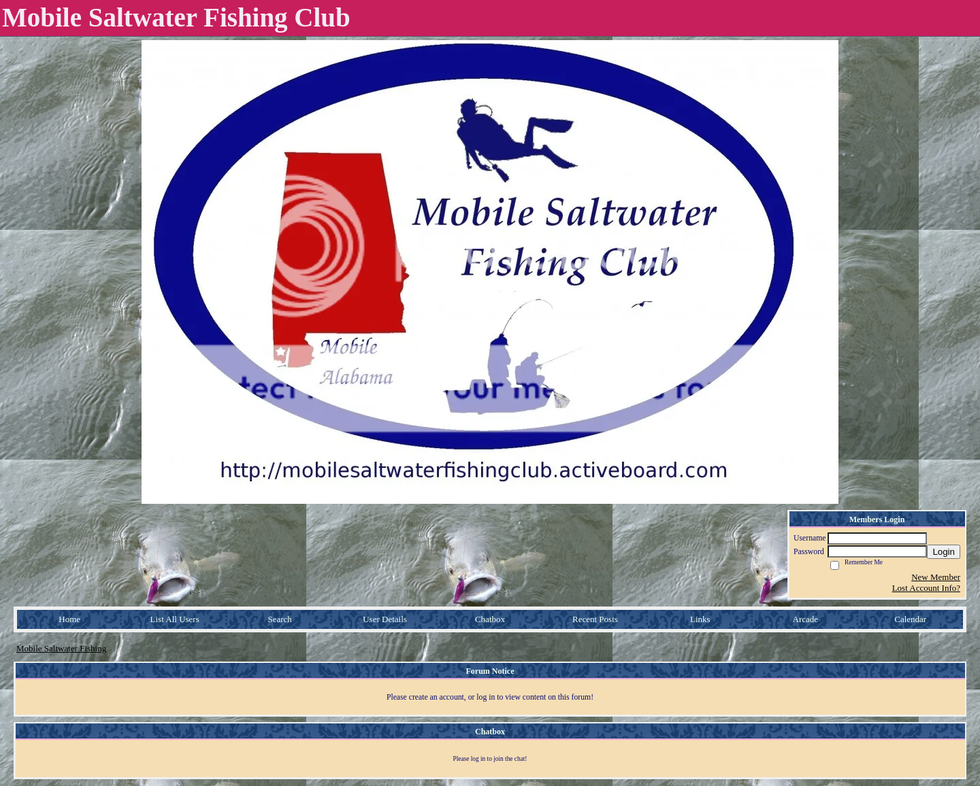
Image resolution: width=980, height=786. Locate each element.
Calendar (910, 619)
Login (943, 552)
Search (279, 619)
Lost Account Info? (926, 588)
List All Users (174, 619)
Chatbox (490, 619)
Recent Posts (595, 619)
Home (69, 619)
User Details (385, 619)
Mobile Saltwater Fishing (61, 648)
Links (700, 619)
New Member (935, 577)
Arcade (806, 619)
